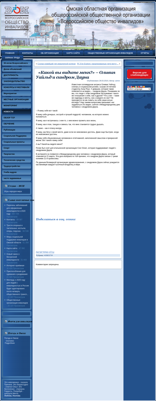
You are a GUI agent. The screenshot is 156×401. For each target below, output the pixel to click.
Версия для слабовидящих (139, 73)
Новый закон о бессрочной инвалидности (13, 257)
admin (117, 81)
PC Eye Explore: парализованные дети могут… (98, 64)
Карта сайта (12, 248)
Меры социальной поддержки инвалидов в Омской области (17, 240)
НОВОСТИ (48, 255)
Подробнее (10, 343)
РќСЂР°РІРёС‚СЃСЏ (45, 252)
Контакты (11, 220)
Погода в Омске (11, 338)
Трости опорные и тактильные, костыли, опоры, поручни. (16, 228)
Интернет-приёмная (15, 265)
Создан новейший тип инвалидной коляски (56, 64)
